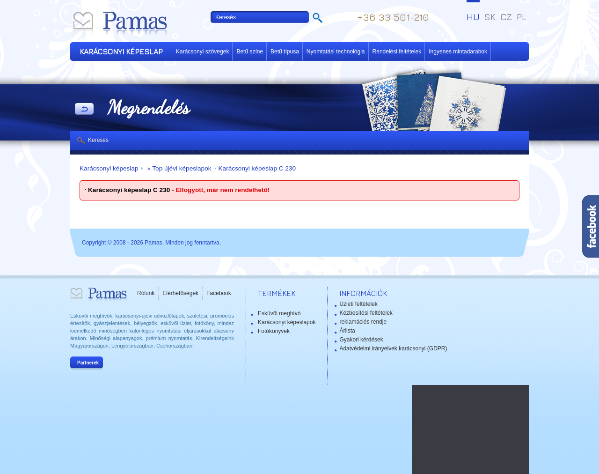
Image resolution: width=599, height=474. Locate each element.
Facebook (218, 293)
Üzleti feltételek (358, 304)
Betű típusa (284, 51)
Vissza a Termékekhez (84, 109)
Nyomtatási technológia (336, 51)
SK (490, 17)
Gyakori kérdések (361, 339)
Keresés (98, 140)
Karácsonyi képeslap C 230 (257, 168)
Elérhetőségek (180, 293)
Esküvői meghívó (279, 313)
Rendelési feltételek (397, 51)
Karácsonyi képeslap (109, 168)
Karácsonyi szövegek (202, 51)
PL (521, 17)
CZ (506, 17)
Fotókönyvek (274, 331)
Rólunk (145, 293)
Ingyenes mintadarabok (458, 51)
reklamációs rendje (363, 321)
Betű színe (249, 51)
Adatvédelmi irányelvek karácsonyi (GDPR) (393, 348)
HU (473, 17)
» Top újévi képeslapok (178, 168)
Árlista (347, 330)
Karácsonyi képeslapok (286, 322)
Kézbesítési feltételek (365, 313)
